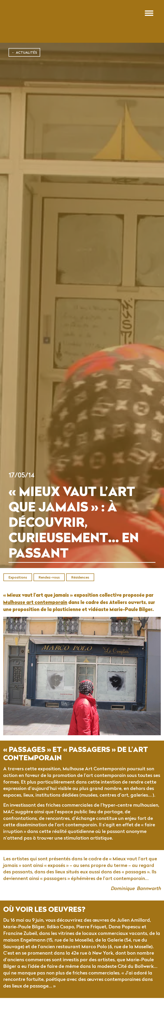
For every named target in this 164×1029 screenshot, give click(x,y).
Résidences (80, 577)
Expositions (18, 577)
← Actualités (24, 52)
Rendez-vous (49, 577)
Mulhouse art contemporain (35, 609)
